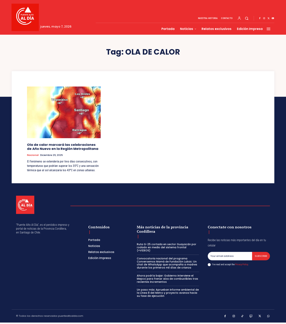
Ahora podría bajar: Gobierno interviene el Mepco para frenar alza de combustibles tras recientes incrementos (167, 279)
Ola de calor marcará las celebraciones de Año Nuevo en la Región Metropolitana (62, 146)
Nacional (33, 155)
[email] (230, 256)
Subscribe (261, 256)
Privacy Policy (241, 264)
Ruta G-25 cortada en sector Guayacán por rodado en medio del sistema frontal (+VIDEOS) (166, 247)
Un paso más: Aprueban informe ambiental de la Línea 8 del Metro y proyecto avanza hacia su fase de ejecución (168, 293)
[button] (246, 18)
